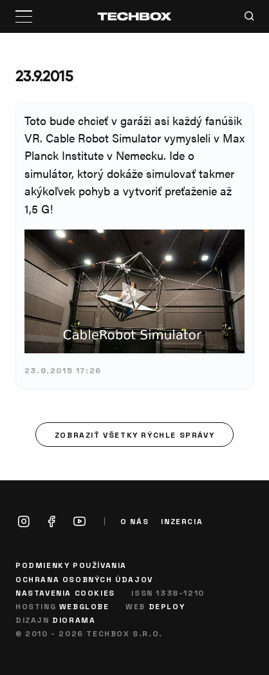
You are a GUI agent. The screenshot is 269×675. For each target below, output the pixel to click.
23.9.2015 (44, 75)
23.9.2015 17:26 (63, 370)
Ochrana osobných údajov (84, 579)
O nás (134, 521)
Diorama (73, 619)
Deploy (167, 606)
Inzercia (182, 521)
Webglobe (84, 606)
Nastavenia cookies (65, 592)
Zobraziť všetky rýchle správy (134, 434)
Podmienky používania (71, 565)
